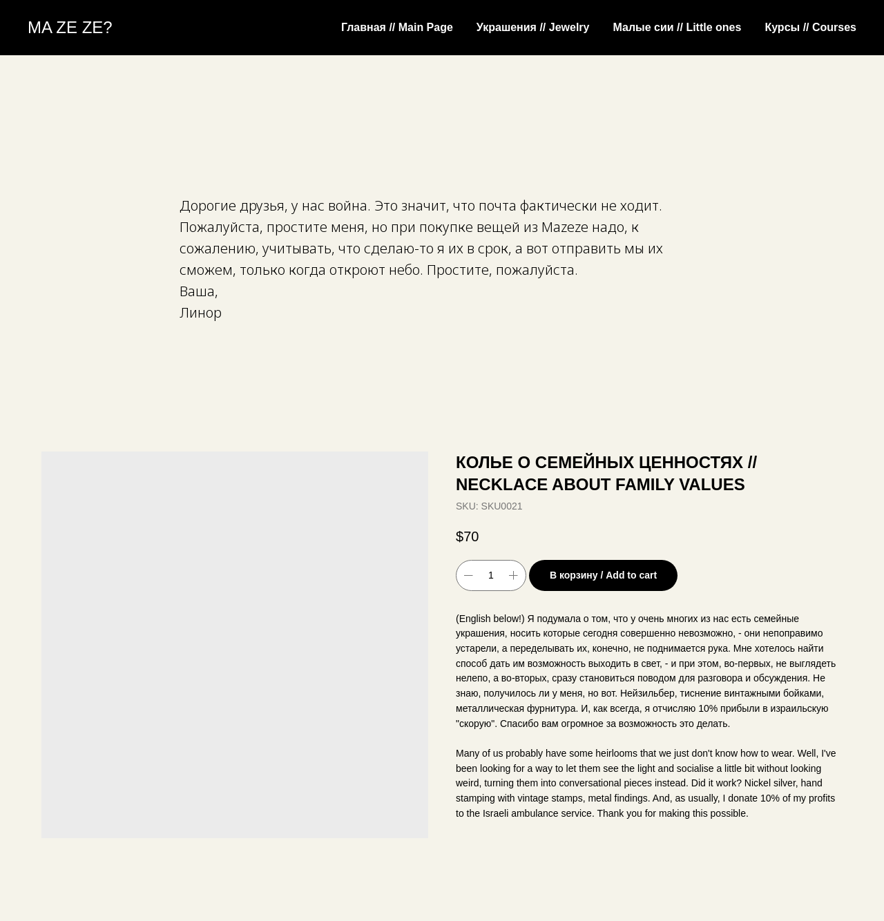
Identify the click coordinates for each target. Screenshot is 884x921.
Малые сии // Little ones (677, 27)
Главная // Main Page (397, 27)
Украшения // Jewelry (533, 27)
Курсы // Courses (810, 27)
